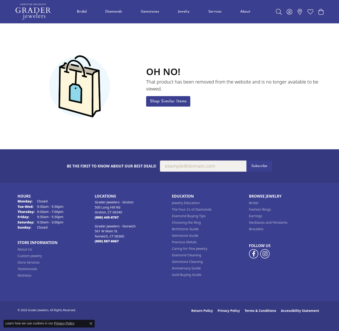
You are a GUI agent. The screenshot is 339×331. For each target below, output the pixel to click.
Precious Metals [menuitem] (184, 242)
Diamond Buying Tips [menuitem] (189, 216)
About (245, 12)
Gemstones (150, 12)
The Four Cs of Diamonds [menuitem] (192, 209)
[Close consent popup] (91, 323)
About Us (25, 249)
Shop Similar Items (168, 101)
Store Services (29, 262)
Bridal (82, 12)
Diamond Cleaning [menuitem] (186, 255)
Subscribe (259, 166)
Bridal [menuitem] (253, 203)
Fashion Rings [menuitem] (260, 209)
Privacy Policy (229, 310)
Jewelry (184, 12)
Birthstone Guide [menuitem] (185, 229)
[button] (279, 11)
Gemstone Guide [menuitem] (185, 235)
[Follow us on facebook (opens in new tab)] (253, 253)
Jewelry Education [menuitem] (186, 203)
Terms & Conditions (260, 310)
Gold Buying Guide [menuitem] (186, 274)
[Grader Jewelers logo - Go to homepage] (33, 11)
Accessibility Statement (300, 310)
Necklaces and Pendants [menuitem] (268, 222)
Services (215, 12)
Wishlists (24, 275)
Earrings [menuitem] (255, 216)
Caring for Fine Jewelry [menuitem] (189, 248)
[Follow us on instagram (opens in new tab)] (265, 253)
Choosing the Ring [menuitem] (186, 222)
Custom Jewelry (30, 256)
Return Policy (202, 310)
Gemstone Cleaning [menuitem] (187, 261)
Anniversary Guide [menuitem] (186, 268)
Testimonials (27, 269)
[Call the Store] (107, 217)
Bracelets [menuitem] (256, 229)
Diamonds (113, 12)
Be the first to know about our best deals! (111, 166)
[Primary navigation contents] (164, 11)
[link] (300, 11)
